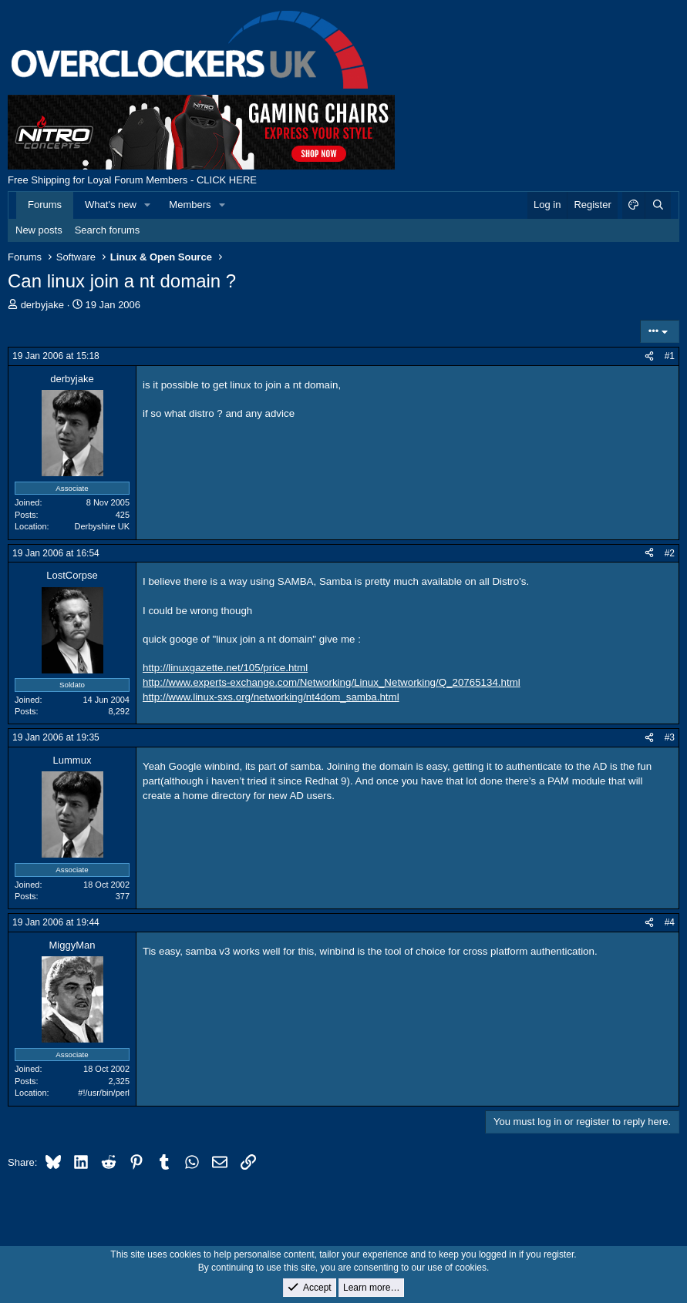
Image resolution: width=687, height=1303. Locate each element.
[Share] (649, 356)
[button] (148, 205)
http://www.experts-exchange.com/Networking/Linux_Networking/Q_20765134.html (331, 682)
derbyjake (42, 305)
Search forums (107, 230)
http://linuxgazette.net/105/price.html (225, 667)
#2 (670, 553)
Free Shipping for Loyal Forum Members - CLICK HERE (132, 180)
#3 (670, 737)
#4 (670, 922)
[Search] (658, 205)
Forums (45, 204)
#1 (670, 356)
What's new (110, 204)
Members (189, 204)
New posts (38, 230)
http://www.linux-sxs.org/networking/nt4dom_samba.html (271, 697)
